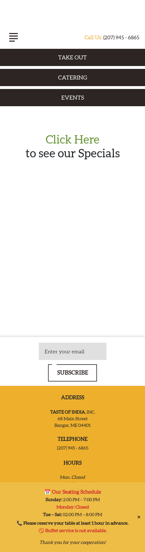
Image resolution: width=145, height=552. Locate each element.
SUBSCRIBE (72, 372)
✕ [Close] (139, 517)
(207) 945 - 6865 (112, 37)
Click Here (73, 139)
